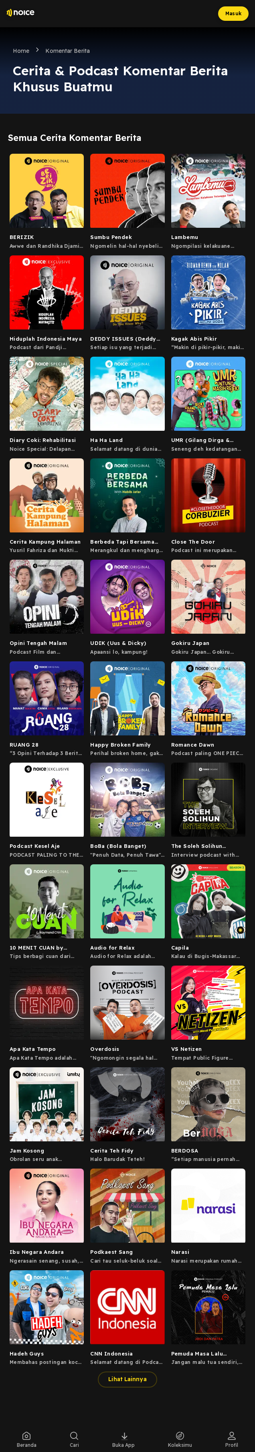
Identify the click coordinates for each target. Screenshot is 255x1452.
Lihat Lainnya (127, 1379)
